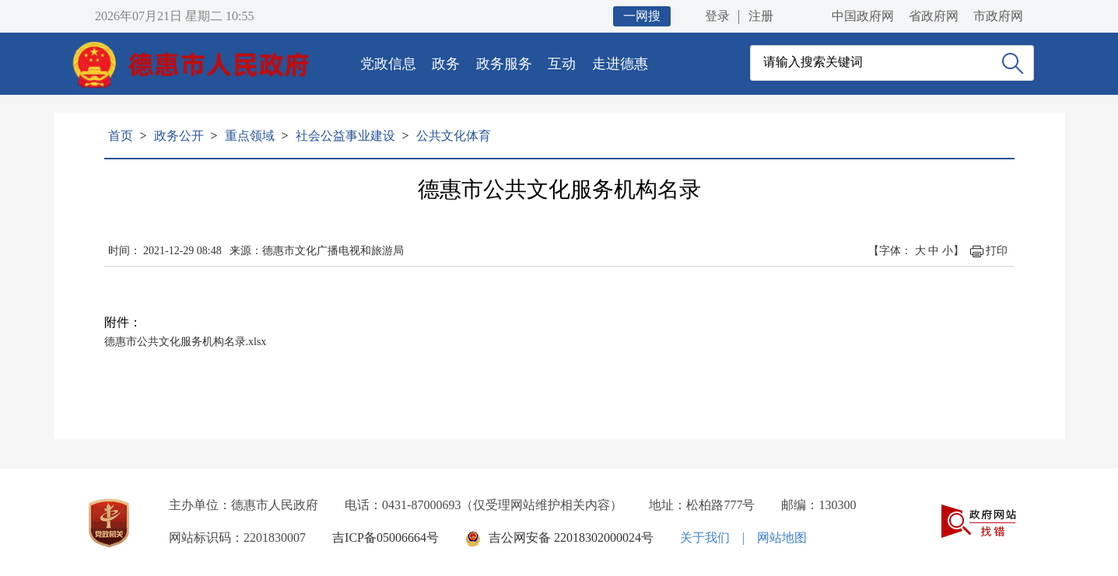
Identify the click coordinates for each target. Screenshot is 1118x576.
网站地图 (782, 537)
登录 (717, 16)
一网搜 (642, 16)
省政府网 (934, 16)
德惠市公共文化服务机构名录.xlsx (185, 341)
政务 (446, 64)
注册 (760, 16)
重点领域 (250, 135)
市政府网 (998, 16)
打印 (997, 251)
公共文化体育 (453, 135)
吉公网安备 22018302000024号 (571, 537)
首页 (120, 135)
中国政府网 (863, 16)
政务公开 (179, 135)
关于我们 (705, 537)
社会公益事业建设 (345, 135)
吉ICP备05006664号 (385, 537)
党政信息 (388, 64)
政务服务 (504, 64)
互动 (562, 64)
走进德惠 (620, 64)
